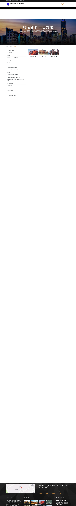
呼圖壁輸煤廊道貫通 (10, 90)
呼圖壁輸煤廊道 (9, 85)
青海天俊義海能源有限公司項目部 (12, 74)
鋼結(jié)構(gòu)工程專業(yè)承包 (12, 57)
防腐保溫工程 (9, 55)
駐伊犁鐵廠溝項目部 (10, 83)
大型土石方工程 (9, 52)
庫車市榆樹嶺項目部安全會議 (11, 95)
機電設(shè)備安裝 (10, 60)
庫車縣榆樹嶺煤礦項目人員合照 (12, 67)
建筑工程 (8, 62)
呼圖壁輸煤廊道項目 (10, 88)
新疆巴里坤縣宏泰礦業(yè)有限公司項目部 (14, 77)
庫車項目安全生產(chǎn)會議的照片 (12, 69)
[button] (5, 253)
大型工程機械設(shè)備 (10, 50)
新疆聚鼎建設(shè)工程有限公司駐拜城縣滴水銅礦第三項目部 (16, 80)
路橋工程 (8, 72)
